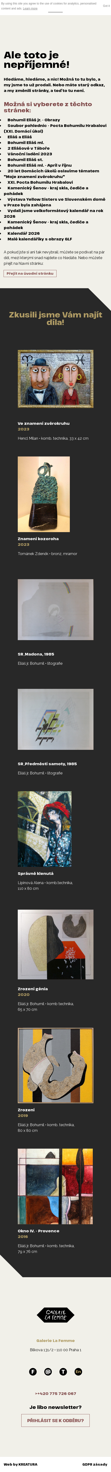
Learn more (30, 8)
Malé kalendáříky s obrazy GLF (40, 239)
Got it (106, 6)
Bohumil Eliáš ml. (26, 142)
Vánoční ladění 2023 (30, 153)
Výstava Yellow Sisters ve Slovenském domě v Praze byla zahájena (54, 202)
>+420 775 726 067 (55, 1393)
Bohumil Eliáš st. (25, 159)
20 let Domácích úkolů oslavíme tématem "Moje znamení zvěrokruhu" (51, 173)
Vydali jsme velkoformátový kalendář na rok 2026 (53, 213)
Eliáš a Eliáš (20, 136)
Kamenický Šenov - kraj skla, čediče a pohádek (46, 190)
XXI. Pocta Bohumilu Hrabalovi (40, 182)
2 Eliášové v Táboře (29, 148)
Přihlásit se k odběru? (55, 1420)
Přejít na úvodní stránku (30, 273)
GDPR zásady (94, 1464)
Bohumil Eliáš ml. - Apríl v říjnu (40, 165)
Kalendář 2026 (24, 233)
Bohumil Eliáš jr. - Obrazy (34, 119)
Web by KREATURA (20, 1464)
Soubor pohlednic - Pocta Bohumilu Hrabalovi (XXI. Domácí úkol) (55, 128)
